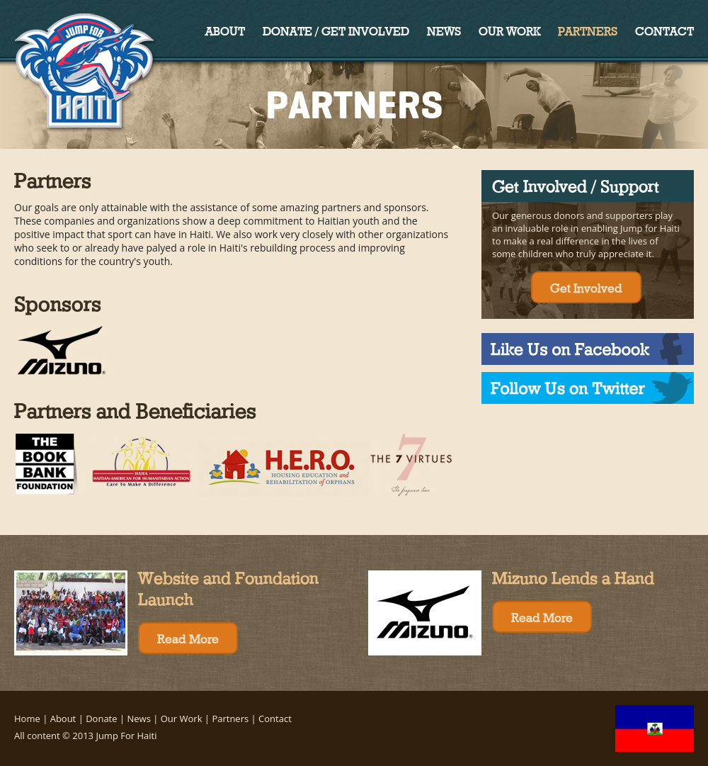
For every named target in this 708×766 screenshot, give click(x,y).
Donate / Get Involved (336, 30)
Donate (101, 718)
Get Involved (586, 287)
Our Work (509, 30)
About (225, 30)
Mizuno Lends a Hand (573, 576)
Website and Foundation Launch (228, 586)
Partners (587, 30)
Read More (188, 638)
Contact (664, 30)
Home (27, 718)
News (444, 30)
